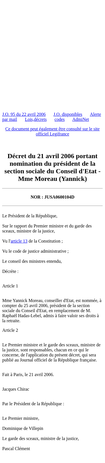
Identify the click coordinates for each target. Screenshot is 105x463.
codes (60, 119)
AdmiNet (80, 119)
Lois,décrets (36, 119)
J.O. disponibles (67, 114)
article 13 (19, 241)
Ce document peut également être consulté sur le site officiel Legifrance (52, 131)
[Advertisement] (52, 54)
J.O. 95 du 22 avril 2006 (24, 114)
